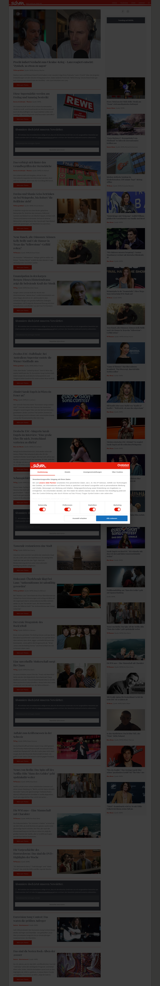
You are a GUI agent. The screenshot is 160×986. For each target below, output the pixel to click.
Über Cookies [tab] (117, 472)
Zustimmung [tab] (42, 472)
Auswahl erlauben (80, 518)
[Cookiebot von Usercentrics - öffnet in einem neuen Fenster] (119, 465)
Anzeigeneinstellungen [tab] (92, 472)
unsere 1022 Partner (47, 483)
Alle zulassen (112, 518)
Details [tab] (67, 472)
